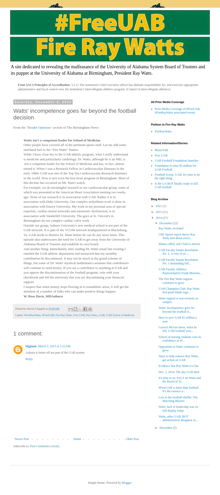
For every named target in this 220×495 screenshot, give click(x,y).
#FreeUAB (48, 315)
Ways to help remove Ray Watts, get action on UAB (179, 358)
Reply (29, 359)
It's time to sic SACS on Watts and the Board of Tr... (180, 379)
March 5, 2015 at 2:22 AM (54, 346)
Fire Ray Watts (64, 315)
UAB (102, 315)
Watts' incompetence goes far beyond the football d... (176, 309)
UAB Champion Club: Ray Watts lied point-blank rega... (179, 290)
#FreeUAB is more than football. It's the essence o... (179, 389)
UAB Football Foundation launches (177, 160)
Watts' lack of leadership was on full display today (178, 408)
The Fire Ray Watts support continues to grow (175, 280)
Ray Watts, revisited (171, 228)
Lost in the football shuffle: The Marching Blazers (178, 399)
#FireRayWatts (32, 315)
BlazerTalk (161, 150)
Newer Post (22, 439)
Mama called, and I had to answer (179, 244)
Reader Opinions (39, 127)
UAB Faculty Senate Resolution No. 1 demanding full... (178, 261)
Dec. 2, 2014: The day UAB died (179, 372)
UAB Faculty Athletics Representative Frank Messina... (180, 271)
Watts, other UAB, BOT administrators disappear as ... (179, 418)
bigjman (31, 346)
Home (77, 439)
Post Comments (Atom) (44, 446)
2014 (159, 218)
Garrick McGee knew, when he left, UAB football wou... (178, 329)
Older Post (132, 439)
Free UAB (79, 315)
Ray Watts (91, 315)
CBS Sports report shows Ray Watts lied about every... (177, 236)
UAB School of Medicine (120, 315)
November (166, 428)
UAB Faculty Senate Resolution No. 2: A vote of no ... (178, 251)
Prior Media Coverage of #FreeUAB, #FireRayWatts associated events (177, 110)
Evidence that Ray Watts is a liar (179, 366)
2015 (159, 212)
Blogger (126, 483)
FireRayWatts (163, 131)
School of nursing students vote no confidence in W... (180, 338)
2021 (159, 206)
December (166, 223)
